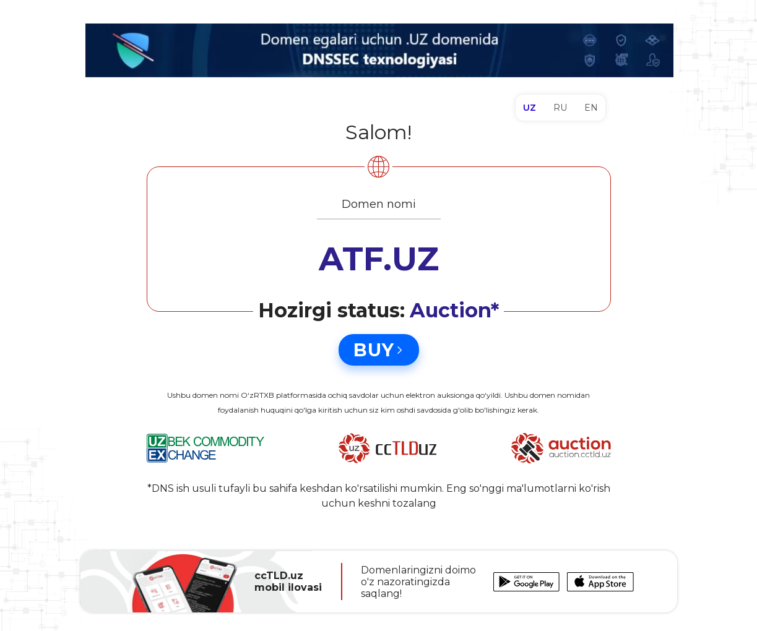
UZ (529, 107)
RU (560, 107)
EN (591, 107)
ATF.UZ (379, 258)
